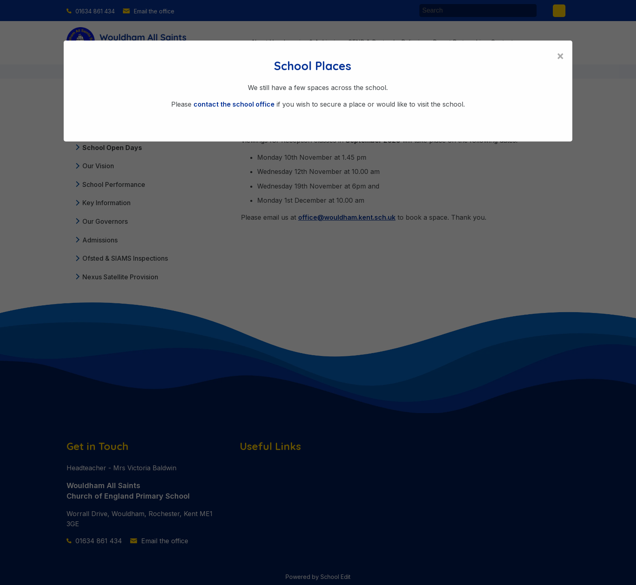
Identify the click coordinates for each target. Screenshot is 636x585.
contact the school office (234, 104)
